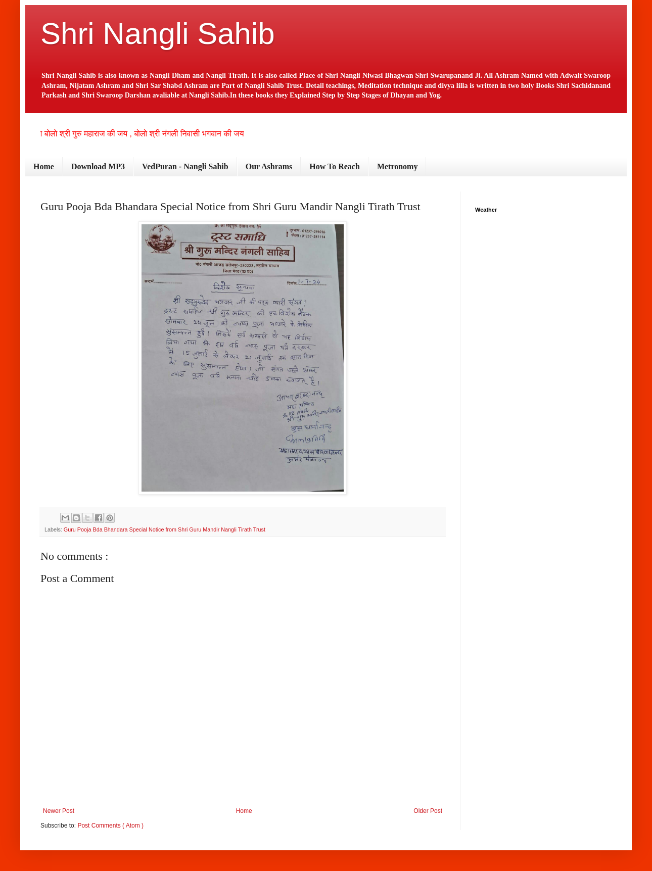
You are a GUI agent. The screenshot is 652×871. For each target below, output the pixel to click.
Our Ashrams (269, 166)
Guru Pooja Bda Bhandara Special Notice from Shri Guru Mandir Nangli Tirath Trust (164, 529)
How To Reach (334, 166)
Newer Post (58, 810)
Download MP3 (98, 166)
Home (43, 166)
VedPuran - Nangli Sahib (185, 166)
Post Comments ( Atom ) (110, 825)
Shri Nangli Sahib (157, 34)
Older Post (427, 810)
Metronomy (397, 166)
